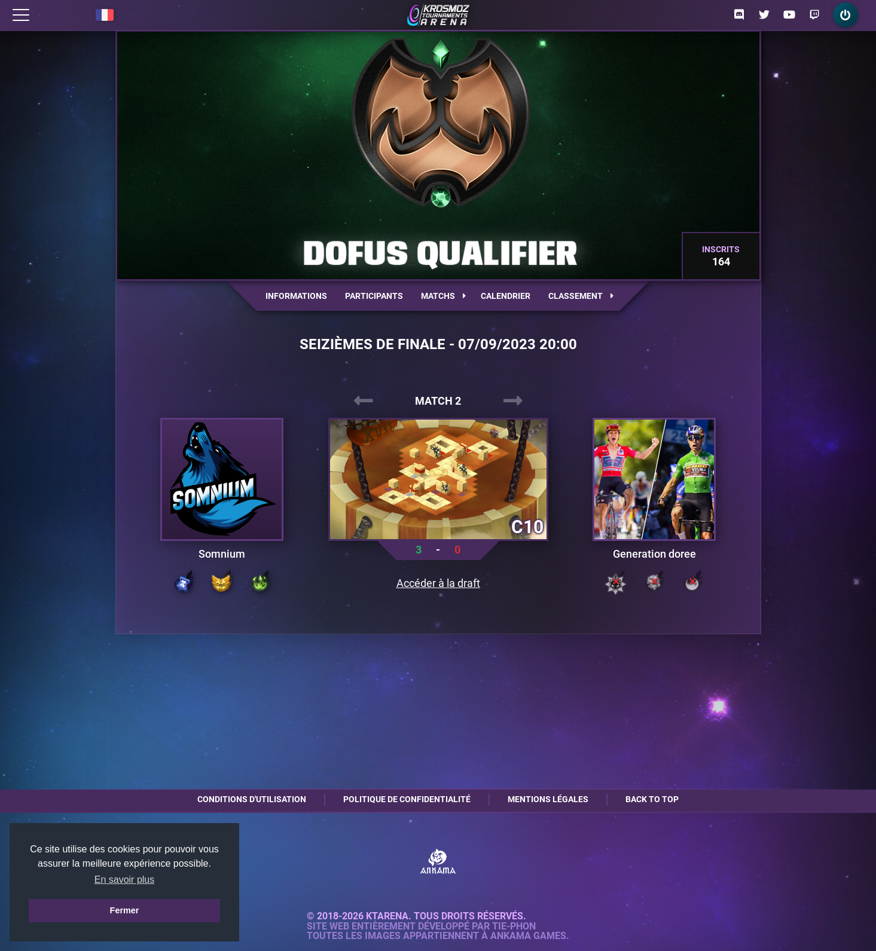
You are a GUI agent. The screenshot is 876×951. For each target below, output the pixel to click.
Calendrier (505, 296)
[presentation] (363, 401)
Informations (296, 296)
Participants (374, 296)
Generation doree (654, 554)
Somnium (222, 554)
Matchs (443, 296)
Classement (580, 296)
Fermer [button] (124, 910)
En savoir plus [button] (124, 879)
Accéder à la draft (438, 583)
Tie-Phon (514, 926)
